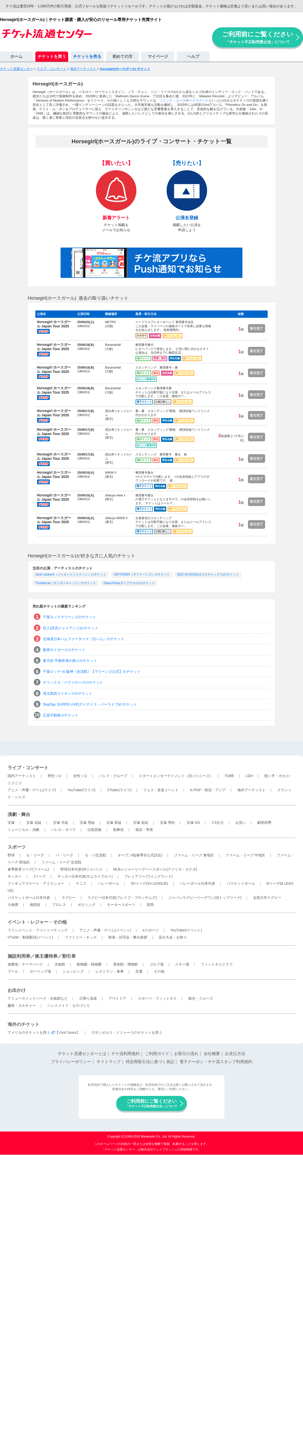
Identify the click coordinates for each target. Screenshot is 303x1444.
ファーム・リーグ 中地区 (245, 855)
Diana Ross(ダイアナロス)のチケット (129, 583)
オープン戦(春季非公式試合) (140, 855)
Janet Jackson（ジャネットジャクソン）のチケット (70, 574)
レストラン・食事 (109, 971)
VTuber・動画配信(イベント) (30, 937)
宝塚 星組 (113, 823)
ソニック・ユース (172, 100)
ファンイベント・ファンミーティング (38, 930)
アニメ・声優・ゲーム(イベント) (105, 930)
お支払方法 (235, 1053)
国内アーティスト (22, 776)
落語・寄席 (144, 830)
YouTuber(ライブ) (81, 790)
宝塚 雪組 (87, 823)
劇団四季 (264, 823)
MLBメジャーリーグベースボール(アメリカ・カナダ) (155, 869)
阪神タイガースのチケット (64, 650)
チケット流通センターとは (82, 1053)
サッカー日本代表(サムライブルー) (85, 876)
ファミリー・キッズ (81, 937)
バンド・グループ (113, 776)
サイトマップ (108, 1062)
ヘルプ (193, 56)
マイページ (158, 56)
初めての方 (122, 56)
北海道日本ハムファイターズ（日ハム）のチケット (83, 639)
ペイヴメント (199, 100)
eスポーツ (151, 930)
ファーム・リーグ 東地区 (194, 855)
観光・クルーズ (200, 998)
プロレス (59, 905)
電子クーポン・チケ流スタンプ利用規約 (216, 1062)
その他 (159, 971)
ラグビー (69, 898)
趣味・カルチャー (22, 1005)
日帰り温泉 (88, 998)
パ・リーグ (64, 855)
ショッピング (73, 971)
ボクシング (86, 905)
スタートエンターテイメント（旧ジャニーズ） (176, 776)
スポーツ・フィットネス (157, 998)
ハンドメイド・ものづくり (68, 1005)
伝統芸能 (94, 830)
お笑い (240, 823)
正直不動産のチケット (60, 715)
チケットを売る (87, 56)
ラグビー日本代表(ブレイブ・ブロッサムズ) (122, 898)
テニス (81, 883)
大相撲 (13, 905)
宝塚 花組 (33, 823)
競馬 (150, 905)
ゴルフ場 (156, 964)
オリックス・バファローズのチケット (73, 682)
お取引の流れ (186, 1053)
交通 (138, 971)
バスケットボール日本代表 (29, 898)
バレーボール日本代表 (197, 883)
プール (13, 971)
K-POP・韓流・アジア (208, 790)
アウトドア (117, 998)
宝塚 (11, 823)
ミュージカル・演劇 (23, 830)
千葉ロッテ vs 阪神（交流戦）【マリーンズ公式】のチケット (91, 671)
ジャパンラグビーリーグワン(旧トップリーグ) (204, 898)
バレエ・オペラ (63, 830)
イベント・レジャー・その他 (37, 922)
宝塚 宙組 (140, 823)
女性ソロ (80, 776)
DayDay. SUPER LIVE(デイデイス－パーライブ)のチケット (90, 704)
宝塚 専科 (167, 823)
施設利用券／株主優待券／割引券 (42, 956)
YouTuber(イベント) (186, 930)
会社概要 (212, 1053)
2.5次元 (217, 823)
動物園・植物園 (89, 964)
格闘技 (35, 905)
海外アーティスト (251, 790)
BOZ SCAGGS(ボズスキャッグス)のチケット (208, 574)
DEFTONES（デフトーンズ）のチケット (142, 574)
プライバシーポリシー (71, 1062)
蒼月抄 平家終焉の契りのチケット (70, 661)
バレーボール (108, 883)
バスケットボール (241, 883)
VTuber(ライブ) (119, 790)
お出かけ (17, 990)
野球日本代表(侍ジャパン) (81, 869)
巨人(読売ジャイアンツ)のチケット (70, 628)
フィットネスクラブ (217, 964)
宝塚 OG (193, 823)
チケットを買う (52, 56)
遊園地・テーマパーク (25, 964)
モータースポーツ (121, 905)
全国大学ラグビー (267, 898)
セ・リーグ (35, 855)
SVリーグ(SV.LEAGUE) (149, 883)
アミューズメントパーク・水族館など (38, 998)
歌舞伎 (118, 830)
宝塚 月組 (60, 823)
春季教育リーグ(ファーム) (28, 869)
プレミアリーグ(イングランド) (148, 876)
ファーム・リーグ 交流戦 (61, 862)
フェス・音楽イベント (161, 790)
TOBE (229, 776)
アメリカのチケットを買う (29, 1032)
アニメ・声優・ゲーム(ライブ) (32, 790)
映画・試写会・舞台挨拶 (127, 937)
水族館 (60, 964)
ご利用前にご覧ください (257, 37)
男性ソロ (54, 776)
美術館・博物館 (125, 964)
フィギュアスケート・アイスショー (36, 883)
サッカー (15, 876)
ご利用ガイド (157, 1053)
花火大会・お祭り (173, 937)
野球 (11, 855)
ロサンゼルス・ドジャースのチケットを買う (126, 1032)
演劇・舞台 (19, 814)
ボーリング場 (40, 971)
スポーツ (17, 847)
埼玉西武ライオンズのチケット (67, 693)
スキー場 (182, 964)
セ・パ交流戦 (95, 855)
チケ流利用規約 (125, 1053)
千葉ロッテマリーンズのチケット (69, 617)
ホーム (16, 56)
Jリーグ (39, 876)
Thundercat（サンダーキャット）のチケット (65, 583)
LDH (249, 776)
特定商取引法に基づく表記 (150, 1062)
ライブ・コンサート (28, 767)
